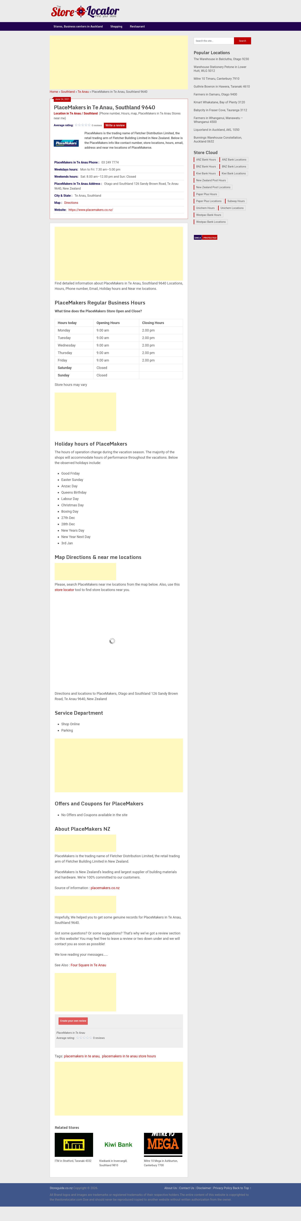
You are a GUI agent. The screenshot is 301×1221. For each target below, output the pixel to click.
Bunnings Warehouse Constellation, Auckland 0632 (218, 139)
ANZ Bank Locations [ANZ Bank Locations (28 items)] (234, 159)
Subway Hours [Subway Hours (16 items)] (236, 201)
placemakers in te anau (81, 1056)
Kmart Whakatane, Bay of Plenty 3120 (219, 102)
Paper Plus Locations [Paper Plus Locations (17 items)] (209, 201)
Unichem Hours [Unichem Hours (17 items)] (205, 208)
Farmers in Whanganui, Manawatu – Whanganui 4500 (218, 120)
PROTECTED (210, 238)
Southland (68, 92)
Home (54, 92)
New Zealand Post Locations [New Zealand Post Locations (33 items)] (213, 187)
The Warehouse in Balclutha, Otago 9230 (221, 59)
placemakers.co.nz (105, 888)
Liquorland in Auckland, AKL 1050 (216, 130)
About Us (170, 1188)
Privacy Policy (222, 1188)
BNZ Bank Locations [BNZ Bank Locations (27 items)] (234, 166)
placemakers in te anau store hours (129, 1056)
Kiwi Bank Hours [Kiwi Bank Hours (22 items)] (206, 173)
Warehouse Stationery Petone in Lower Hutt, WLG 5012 (220, 69)
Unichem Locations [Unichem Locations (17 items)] (232, 208)
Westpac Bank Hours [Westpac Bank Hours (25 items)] (208, 214)
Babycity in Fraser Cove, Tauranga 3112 (220, 110)
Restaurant (137, 26)
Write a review (115, 125)
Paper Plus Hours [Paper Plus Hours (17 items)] (206, 194)
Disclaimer (203, 1188)
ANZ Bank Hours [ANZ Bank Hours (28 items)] (206, 159)
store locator (64, 590)
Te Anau (83, 92)
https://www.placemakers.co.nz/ (91, 210)
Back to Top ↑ (242, 1188)
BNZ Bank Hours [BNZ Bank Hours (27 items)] (206, 166)
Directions (71, 203)
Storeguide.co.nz (61, 1188)
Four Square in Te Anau (88, 965)
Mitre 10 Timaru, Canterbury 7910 (216, 78)
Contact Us (186, 1188)
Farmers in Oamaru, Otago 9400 (215, 94)
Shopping (116, 26)
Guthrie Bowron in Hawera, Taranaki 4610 (222, 86)
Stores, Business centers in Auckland (78, 26)
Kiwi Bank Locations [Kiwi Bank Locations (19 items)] (234, 173)
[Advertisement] (119, 62)
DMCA (198, 238)
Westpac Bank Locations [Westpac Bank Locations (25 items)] (211, 221)
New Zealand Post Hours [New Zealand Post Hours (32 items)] (211, 180)
